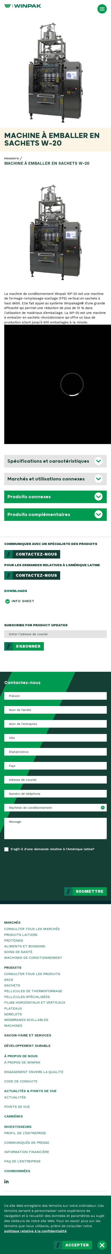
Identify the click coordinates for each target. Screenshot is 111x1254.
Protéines (13, 940)
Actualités (15, 1097)
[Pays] (55, 766)
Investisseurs (18, 1127)
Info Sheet (23, 601)
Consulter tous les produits (32, 974)
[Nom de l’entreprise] (55, 724)
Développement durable (27, 1046)
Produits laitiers (20, 935)
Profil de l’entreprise (25, 1133)
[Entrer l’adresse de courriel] (55, 634)
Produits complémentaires (38, 514)
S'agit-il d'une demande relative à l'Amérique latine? (52, 849)
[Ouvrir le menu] (102, 9)
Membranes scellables (26, 1020)
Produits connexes (29, 496)
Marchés (12, 922)
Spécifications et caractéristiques (48, 461)
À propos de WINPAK (22, 1062)
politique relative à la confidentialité (35, 1231)
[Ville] (55, 738)
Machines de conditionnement (33, 958)
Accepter (77, 1245)
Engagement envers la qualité (33, 1072)
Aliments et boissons (24, 946)
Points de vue (17, 1107)
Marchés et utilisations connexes (46, 479)
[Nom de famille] (55, 710)
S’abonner (28, 646)
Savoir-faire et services (27, 1035)
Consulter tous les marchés (32, 929)
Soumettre (90, 891)
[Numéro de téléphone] (55, 793)
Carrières (13, 1116)
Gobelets (13, 1014)
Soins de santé (18, 952)
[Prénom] (55, 696)
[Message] (55, 828)
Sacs (8, 980)
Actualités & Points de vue (30, 1091)
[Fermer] (102, 1245)
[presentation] (74, 866)
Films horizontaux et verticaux (34, 1002)
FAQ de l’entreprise (22, 1161)
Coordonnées (17, 1171)
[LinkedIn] (6, 1181)
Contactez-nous (36, 554)
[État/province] (55, 752)
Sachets (12, 985)
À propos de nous (21, 1056)
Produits (11, 158)
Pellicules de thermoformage (33, 991)
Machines (13, 1026)
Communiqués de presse (26, 1143)
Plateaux (13, 1008)
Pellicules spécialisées (27, 997)
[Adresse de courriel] (55, 780)
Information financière (26, 1152)
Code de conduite (20, 1081)
